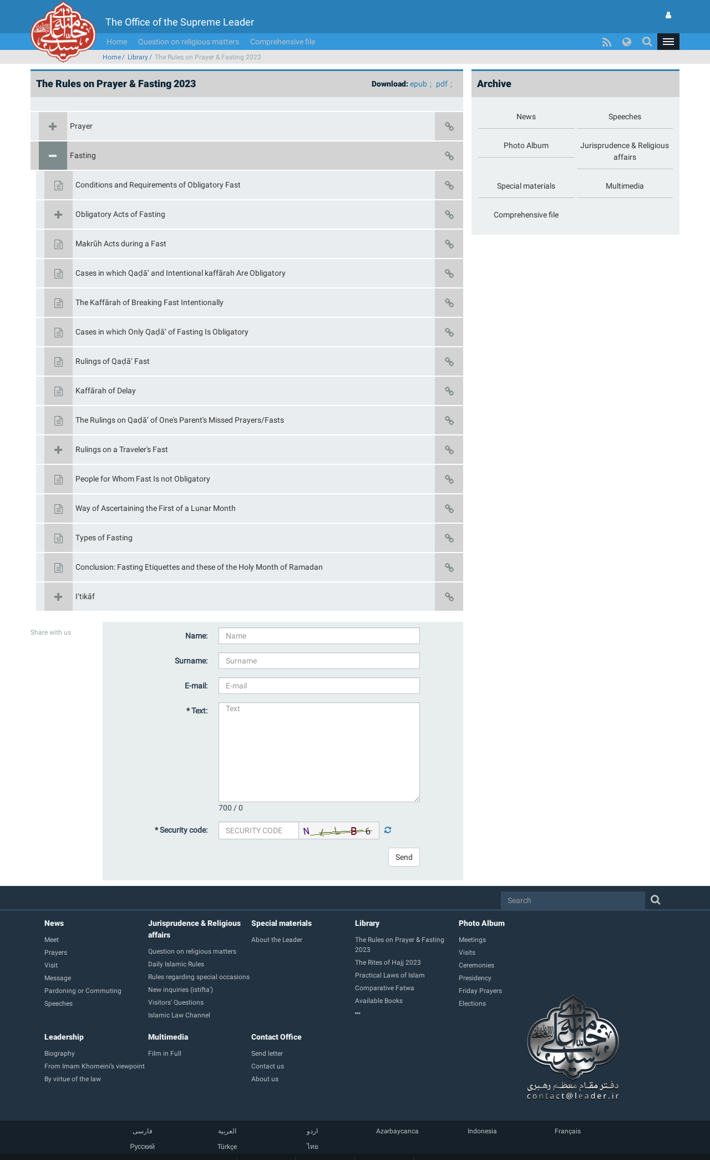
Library (138, 40)
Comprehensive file (282, 25)
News (54, 906)
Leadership (64, 1020)
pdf (442, 67)
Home (116, 25)
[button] (668, 25)
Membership (325, 1145)
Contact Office (276, 1020)
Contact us (384, 1145)
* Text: (196, 694)
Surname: (191, 644)
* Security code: (181, 813)
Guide (265, 1145)
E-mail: (196, 669)
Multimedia (168, 1020)
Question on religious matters (188, 25)
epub (418, 67)
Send (404, 840)
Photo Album (482, 906)
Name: (196, 619)
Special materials (281, 906)
